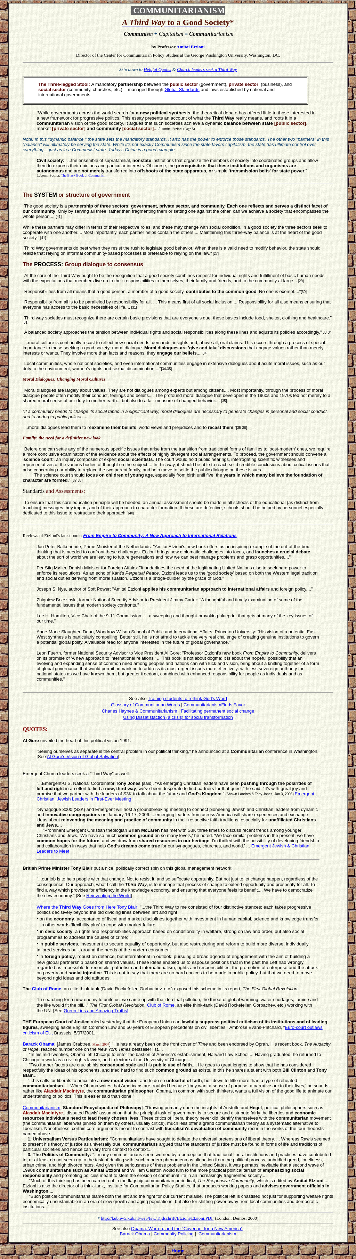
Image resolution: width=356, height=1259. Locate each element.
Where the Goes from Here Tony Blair (87, 907)
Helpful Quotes (157, 69)
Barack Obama (135, 1233)
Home (177, 1250)
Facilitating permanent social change (217, 711)
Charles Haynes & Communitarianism (139, 711)
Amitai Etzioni (190, 46)
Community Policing (174, 1233)
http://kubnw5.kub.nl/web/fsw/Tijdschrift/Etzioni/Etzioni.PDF (157, 1218)
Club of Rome (47, 988)
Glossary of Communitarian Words (145, 704)
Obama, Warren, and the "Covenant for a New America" (187, 1228)
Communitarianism (216, 1233)
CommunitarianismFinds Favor (214, 704)
